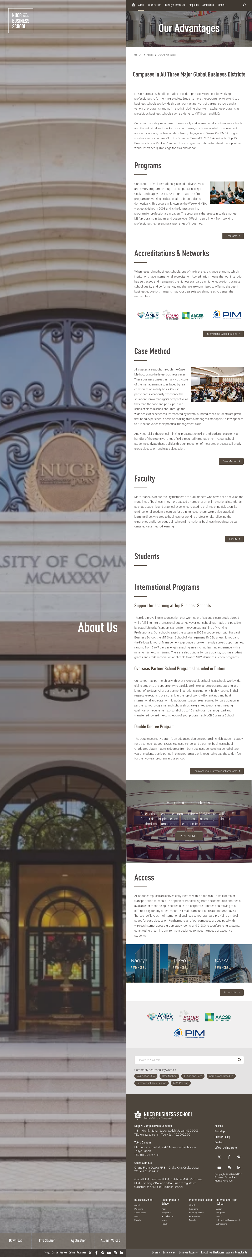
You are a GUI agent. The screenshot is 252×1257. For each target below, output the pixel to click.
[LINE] (103, 1253)
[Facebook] (96, 1253)
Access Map (230, 1016)
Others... (222, 5)
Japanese (81, 1252)
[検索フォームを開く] (244, 5)
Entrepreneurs (170, 1252)
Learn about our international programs (215, 771)
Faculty (233, 539)
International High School (226, 1225)
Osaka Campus (143, 1186)
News (137, 1240)
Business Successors (189, 1252)
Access (219, 1149)
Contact (219, 1166)
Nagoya (63, 1252)
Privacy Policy (222, 1160)
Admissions (208, 5)
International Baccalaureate (228, 1244)
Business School (143, 1223)
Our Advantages (167, 54)
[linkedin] (121, 1253)
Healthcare (218, 1252)
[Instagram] (115, 1253)
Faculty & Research (175, 5)
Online (72, 1252)
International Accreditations (222, 333)
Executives (206, 1252)
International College (201, 1223)
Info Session (47, 1241)
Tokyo (47, 1252)
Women (230, 1252)
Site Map (220, 1155)
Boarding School (196, 1236)
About (141, 5)
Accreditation (140, 1236)
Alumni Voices (110, 1241)
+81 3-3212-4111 (151, 1178)
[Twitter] (90, 1253)
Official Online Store (226, 1171)
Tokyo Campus (142, 1166)
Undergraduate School (170, 1225)
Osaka (55, 1252)
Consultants (241, 1252)
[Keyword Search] (185, 1084)
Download (15, 1241)
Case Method (154, 5)
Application (78, 1241)
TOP (138, 54)
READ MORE (188, 836)
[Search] (239, 1084)
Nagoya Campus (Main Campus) (153, 1149)
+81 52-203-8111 (151, 1158)
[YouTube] (109, 1253)
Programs (193, 5)
